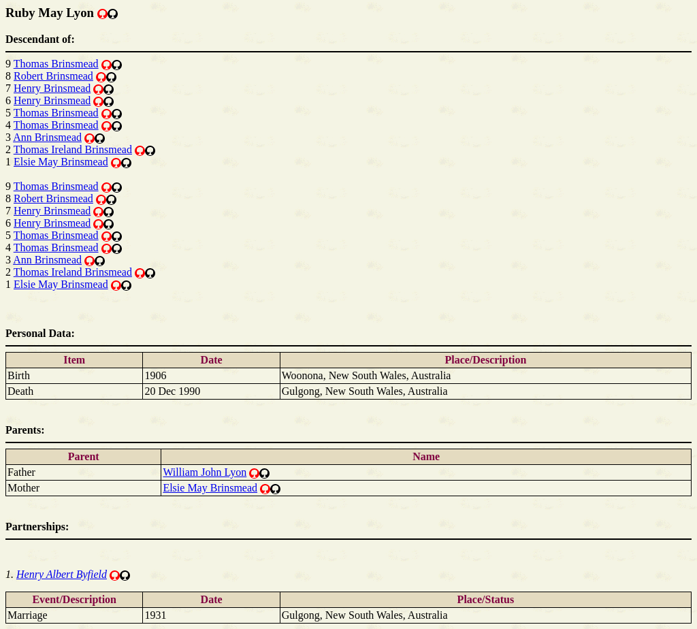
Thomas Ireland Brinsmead (73, 149)
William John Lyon (204, 472)
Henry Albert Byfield (61, 574)
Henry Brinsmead (52, 88)
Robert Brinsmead (53, 76)
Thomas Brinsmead (56, 63)
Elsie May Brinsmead (61, 161)
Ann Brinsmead (47, 137)
